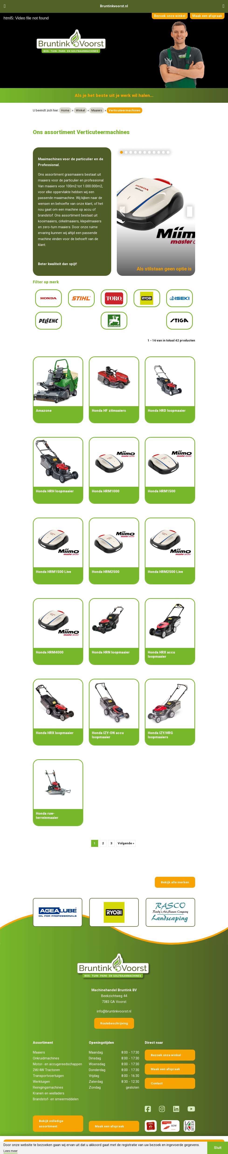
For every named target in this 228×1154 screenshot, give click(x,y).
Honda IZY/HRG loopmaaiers (160, 726)
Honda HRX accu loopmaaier (161, 646)
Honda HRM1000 (105, 483)
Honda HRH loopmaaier (55, 483)
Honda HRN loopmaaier (111, 644)
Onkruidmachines (46, 1050)
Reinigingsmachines (48, 1079)
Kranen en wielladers (48, 1085)
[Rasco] (170, 904)
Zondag (95, 1079)
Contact (156, 1075)
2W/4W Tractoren (46, 1061)
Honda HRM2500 (105, 563)
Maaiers (96, 110)
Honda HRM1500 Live (53, 563)
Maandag (96, 1044)
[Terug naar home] (72, 41)
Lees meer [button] (10, 1151)
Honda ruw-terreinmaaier (47, 807)
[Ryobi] (114, 904)
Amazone (44, 402)
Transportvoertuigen (48, 1067)
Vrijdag (94, 1067)
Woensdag (97, 1056)
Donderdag (97, 1061)
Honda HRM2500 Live (165, 563)
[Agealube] (57, 904)
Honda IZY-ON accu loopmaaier (108, 726)
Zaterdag (96, 1073)
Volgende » (126, 835)
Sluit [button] (217, 1148)
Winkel (80, 110)
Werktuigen (41, 1073)
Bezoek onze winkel (167, 16)
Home (65, 110)
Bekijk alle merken (175, 874)
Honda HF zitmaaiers (109, 402)
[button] (121, 152)
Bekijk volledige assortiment (51, 1115)
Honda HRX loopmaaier (54, 724)
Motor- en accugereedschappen (57, 1056)
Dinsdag (95, 1050)
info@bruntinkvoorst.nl (114, 1003)
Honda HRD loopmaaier (167, 402)
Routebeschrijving (114, 1015)
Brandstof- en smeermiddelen (56, 1091)
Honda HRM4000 (49, 644)
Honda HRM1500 (161, 483)
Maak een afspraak (206, 16)
